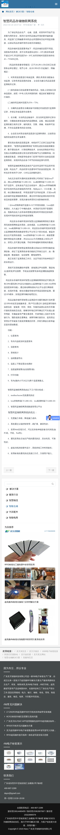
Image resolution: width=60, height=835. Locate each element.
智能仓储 (30, 11)
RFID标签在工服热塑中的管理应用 (20, 564)
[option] (30, 8)
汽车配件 (12, 512)
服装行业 (12, 494)
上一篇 (9, 470)
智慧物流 (12, 500)
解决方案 (20, 11)
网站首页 (8, 11)
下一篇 (51, 470)
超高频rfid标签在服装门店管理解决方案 (22, 602)
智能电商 (12, 517)
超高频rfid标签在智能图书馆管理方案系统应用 (24, 639)
